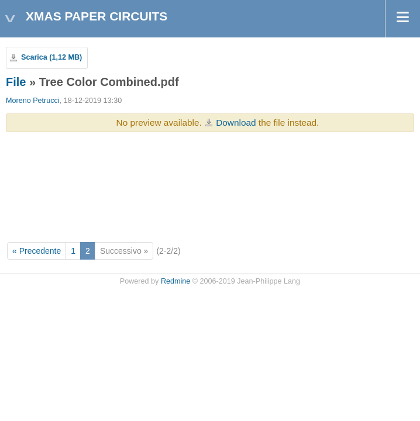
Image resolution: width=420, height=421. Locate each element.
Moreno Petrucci (33, 100)
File (16, 81)
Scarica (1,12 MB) (51, 57)
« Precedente (36, 251)
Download (236, 122)
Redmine (175, 281)
